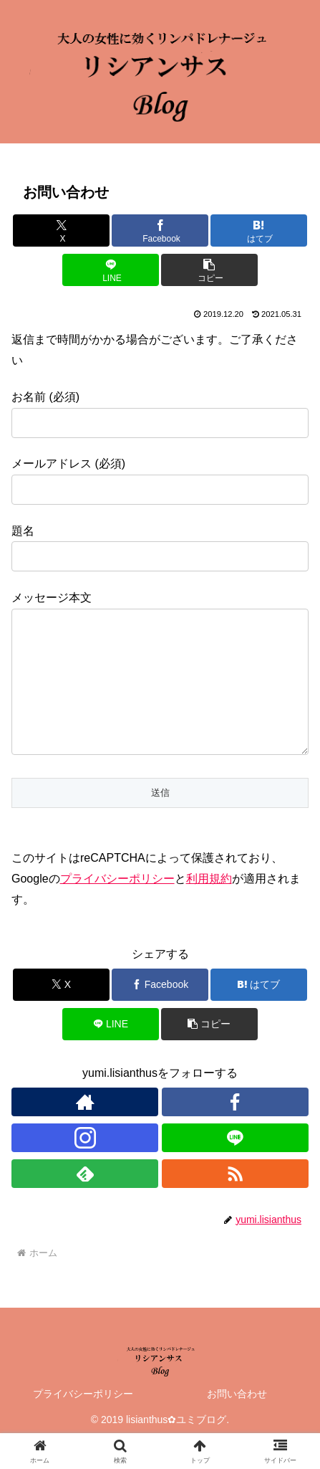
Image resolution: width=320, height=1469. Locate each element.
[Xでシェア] (61, 230)
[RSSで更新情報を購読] (235, 1202)
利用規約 (209, 907)
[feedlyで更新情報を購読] (84, 1202)
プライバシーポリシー (117, 907)
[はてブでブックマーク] (258, 230)
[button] (209, 270)
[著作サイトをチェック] (84, 1130)
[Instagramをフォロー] (84, 1166)
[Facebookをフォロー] (235, 1130)
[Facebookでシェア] (160, 230)
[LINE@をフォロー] (235, 1166)
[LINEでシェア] (110, 270)
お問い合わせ (237, 1422)
